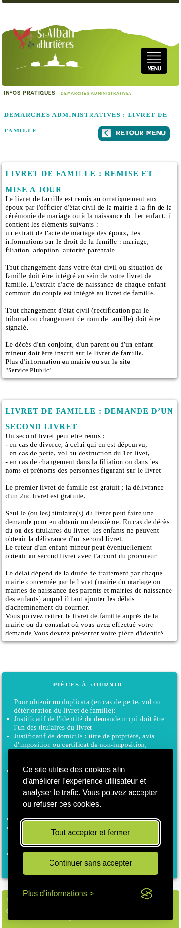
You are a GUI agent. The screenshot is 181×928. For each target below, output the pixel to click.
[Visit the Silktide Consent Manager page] (146, 893)
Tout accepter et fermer (90, 832)
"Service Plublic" (28, 369)
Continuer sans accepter (90, 863)
